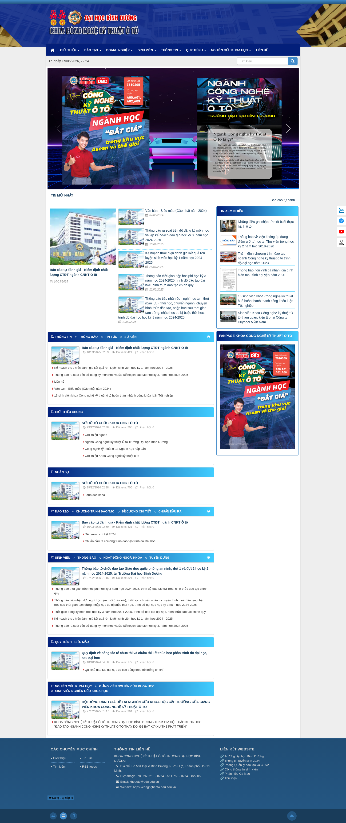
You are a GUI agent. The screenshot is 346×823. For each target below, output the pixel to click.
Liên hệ (59, 381)
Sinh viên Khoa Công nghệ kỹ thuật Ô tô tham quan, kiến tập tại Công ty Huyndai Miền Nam (265, 317)
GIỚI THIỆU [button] (70, 51)
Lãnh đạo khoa (95, 495)
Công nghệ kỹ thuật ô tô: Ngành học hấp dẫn (115, 448)
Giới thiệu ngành (96, 435)
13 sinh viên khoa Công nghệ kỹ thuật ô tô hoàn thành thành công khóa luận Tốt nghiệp (113, 395)
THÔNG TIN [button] (171, 51)
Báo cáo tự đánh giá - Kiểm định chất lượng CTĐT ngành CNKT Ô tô (135, 348)
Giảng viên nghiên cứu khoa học (127, 686)
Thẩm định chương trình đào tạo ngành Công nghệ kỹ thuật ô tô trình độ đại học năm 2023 (264, 258)
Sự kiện (130, 337)
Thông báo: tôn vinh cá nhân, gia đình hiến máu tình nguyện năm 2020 (265, 272)
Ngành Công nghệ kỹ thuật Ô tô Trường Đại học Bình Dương (126, 442)
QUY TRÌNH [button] (196, 51)
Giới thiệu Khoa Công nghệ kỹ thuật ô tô (112, 456)
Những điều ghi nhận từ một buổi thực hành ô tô (266, 224)
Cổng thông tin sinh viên (241, 769)
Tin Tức (87, 758)
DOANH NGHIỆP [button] (119, 51)
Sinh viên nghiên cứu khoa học (81, 691)
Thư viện (231, 778)
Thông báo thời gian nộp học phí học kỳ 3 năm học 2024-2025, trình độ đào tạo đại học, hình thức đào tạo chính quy (175, 280)
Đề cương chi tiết (136, 511)
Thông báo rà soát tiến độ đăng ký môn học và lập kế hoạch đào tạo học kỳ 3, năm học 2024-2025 (177, 235)
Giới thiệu (59, 758)
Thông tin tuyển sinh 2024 (242, 760)
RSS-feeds (89, 766)
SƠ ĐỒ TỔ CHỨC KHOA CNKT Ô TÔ (110, 423)
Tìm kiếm (59, 766)
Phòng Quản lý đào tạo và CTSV (247, 765)
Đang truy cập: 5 (61, 797)
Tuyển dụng (159, 557)
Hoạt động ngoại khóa (122, 557)
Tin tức (111, 337)
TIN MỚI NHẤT (62, 195)
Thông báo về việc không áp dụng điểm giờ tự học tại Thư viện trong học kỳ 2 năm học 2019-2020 (266, 241)
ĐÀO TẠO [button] (92, 51)
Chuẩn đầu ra (170, 511)
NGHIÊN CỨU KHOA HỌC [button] (231, 51)
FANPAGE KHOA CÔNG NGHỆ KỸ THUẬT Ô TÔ (255, 336)
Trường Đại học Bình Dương (244, 756)
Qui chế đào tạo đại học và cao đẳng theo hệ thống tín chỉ (124, 670)
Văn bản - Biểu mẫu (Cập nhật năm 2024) (176, 211)
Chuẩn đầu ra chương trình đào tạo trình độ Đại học (120, 541)
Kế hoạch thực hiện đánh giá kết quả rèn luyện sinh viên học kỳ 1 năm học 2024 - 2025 (175, 257)
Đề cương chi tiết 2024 (100, 534)
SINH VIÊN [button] (147, 51)
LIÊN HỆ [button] (262, 50)
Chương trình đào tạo (95, 511)
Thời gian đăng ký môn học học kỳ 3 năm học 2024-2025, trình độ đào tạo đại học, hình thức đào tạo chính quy (130, 612)
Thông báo (88, 337)
